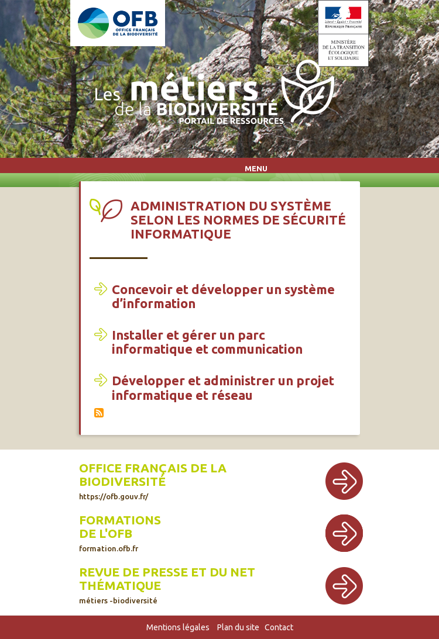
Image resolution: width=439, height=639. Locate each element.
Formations (120, 520)
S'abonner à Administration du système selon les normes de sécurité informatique (99, 412)
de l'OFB (105, 533)
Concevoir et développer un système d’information (223, 296)
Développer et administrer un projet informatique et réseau (223, 387)
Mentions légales (178, 627)
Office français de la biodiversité (153, 480)
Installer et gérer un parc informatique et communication (207, 341)
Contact (279, 627)
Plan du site (238, 627)
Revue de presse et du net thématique (167, 585)
